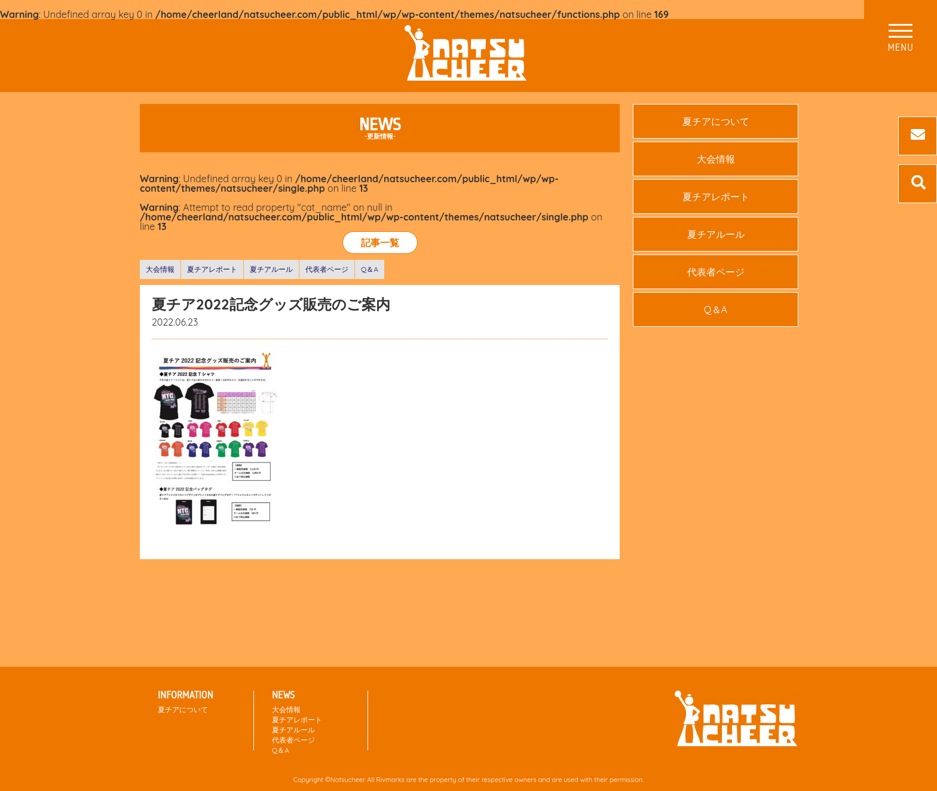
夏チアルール (271, 269)
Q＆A (369, 269)
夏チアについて (715, 121)
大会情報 (160, 269)
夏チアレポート (212, 269)
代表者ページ (326, 269)
